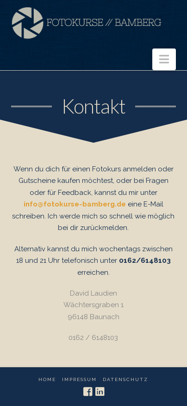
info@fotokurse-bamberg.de (75, 204)
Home (47, 379)
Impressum (79, 379)
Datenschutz (125, 379)
